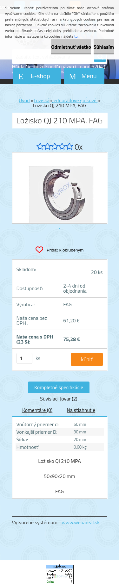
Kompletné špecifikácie (58, 387)
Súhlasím (104, 47)
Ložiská (42, 100)
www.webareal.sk (81, 522)
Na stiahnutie (81, 410)
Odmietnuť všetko (71, 47)
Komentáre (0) (37, 410)
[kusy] (24, 358)
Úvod (24, 100)
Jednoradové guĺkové (74, 100)
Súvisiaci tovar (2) (58, 398)
